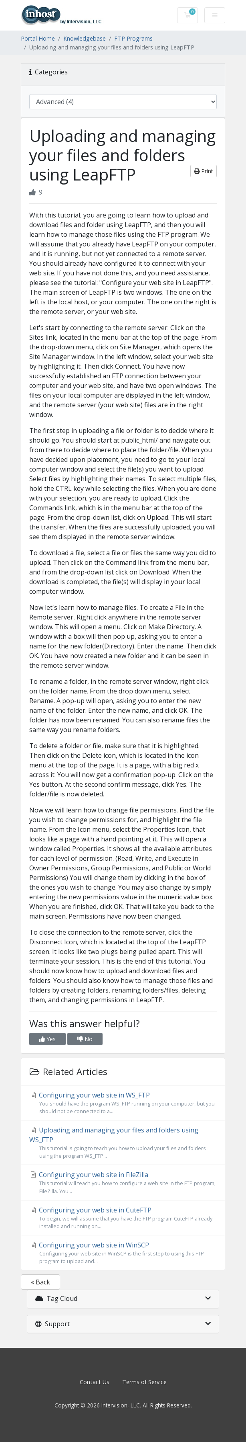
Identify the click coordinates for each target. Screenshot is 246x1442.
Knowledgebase (84, 38)
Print (203, 171)
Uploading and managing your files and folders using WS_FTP (123, 1143)
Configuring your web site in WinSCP (123, 1253)
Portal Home (38, 38)
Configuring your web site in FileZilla (123, 1182)
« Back (40, 1282)
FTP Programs (133, 38)
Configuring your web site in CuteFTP (123, 1218)
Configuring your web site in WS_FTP (123, 1103)
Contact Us (94, 1382)
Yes (47, 1039)
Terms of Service (144, 1382)
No (85, 1039)
